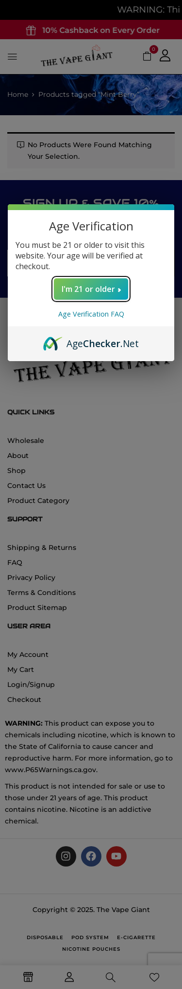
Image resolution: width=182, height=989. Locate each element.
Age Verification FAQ (91, 314)
